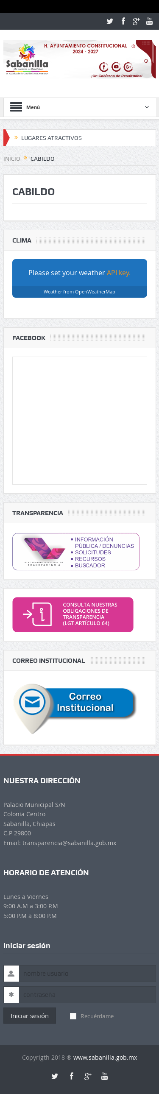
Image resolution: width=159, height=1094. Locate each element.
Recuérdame (92, 1016)
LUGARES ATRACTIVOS (51, 137)
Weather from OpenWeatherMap (79, 291)
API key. (119, 272)
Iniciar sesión (30, 1015)
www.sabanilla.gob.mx (105, 1057)
